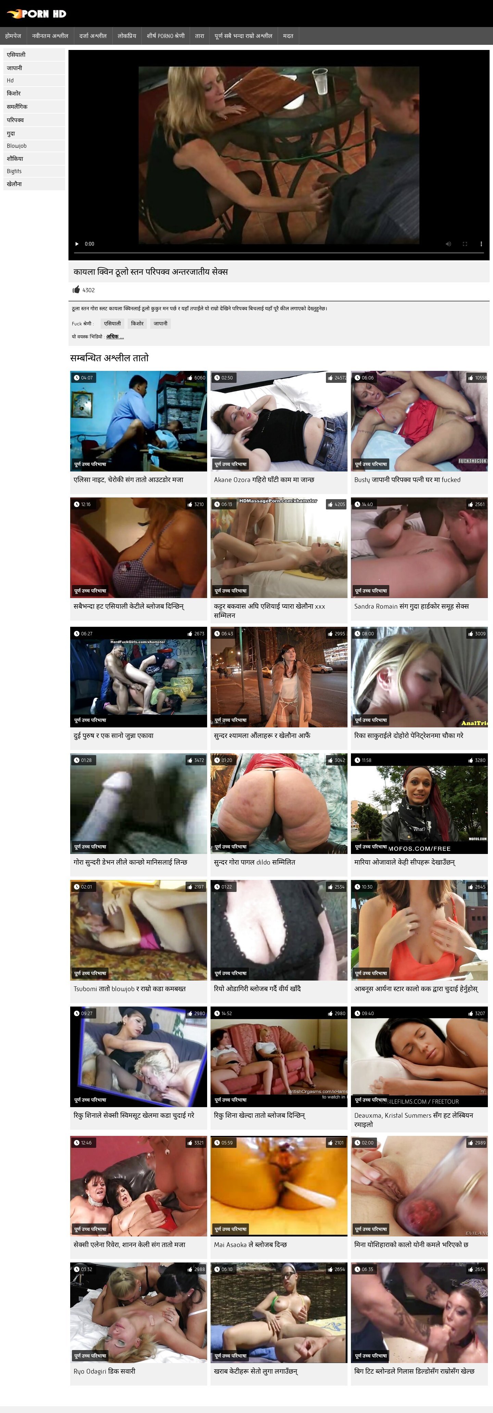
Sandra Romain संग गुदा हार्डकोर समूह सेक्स (411, 606)
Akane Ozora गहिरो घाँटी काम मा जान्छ (264, 480)
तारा (199, 36)
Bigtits (14, 171)
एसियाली (16, 55)
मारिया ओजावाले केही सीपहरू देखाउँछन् (404, 862)
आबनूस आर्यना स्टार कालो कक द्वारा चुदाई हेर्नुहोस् (416, 989)
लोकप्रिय (127, 36)
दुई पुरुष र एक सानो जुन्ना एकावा (113, 736)
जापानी (14, 68)
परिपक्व (15, 120)
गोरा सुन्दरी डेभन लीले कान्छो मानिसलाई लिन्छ (130, 862)
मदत (288, 36)
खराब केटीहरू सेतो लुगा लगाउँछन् (255, 1371)
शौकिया (15, 159)
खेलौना (14, 184)
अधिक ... (115, 337)
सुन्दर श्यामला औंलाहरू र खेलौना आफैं (262, 736)
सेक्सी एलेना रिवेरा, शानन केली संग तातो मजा (129, 1245)
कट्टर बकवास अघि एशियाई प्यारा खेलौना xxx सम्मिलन (269, 611)
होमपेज (13, 36)
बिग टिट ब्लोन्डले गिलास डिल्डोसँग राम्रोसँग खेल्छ (414, 1371)
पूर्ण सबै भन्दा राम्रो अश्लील (244, 36)
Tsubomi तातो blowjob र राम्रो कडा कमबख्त (130, 989)
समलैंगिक (17, 107)
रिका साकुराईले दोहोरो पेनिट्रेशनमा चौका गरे (408, 736)
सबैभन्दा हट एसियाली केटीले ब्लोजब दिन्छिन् (129, 606)
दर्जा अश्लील (93, 36)
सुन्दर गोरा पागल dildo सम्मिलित (254, 862)
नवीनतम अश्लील (50, 36)
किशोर (14, 93)
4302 (89, 290)
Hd (10, 80)
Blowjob (17, 146)
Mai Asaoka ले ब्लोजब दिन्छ (250, 1245)
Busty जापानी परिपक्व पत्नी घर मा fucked (407, 480)
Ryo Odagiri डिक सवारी (104, 1371)
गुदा (11, 133)
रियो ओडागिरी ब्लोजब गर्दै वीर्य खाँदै (257, 989)
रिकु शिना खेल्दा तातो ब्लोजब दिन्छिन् (259, 1115)
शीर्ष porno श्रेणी (166, 36)
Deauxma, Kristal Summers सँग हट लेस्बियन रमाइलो (413, 1120)
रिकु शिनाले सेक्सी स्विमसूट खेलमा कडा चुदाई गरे (134, 1115)
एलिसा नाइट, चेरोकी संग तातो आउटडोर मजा (128, 480)
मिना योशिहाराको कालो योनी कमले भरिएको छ (411, 1245)
